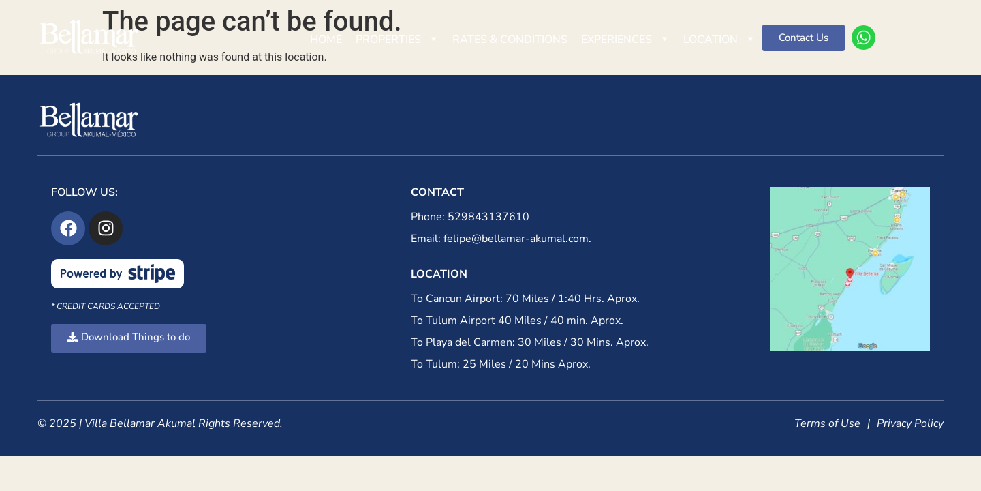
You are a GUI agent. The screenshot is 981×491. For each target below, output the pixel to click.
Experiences (625, 39)
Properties (397, 39)
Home (326, 39)
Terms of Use (827, 423)
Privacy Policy (910, 423)
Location (719, 39)
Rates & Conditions (509, 39)
